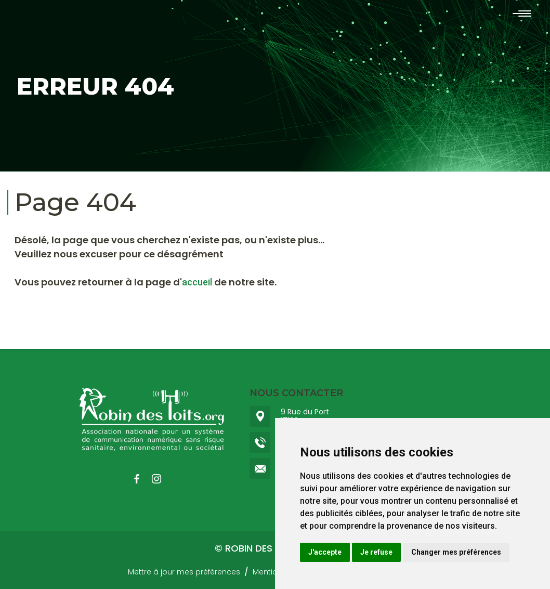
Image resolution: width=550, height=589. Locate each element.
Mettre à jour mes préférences (184, 572)
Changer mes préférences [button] (456, 552)
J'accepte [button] (325, 552)
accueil (197, 282)
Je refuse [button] (376, 552)
